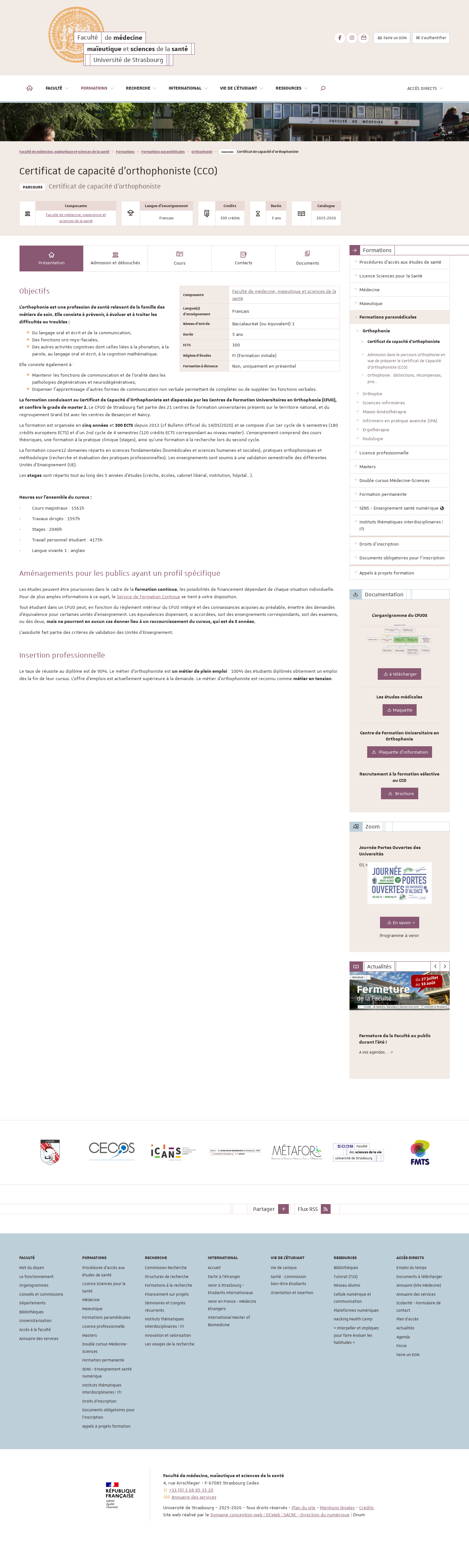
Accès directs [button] (425, 88)
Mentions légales (337, 1507)
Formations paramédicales (163, 151)
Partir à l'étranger (224, 1276)
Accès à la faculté (35, 1329)
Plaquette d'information (399, 752)
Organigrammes (34, 1285)
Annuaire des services (38, 1338)
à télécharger (399, 674)
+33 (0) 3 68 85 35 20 (191, 1490)
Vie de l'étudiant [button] (242, 88)
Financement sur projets (167, 1294)
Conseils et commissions (41, 1294)
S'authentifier (431, 37)
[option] (234, 122)
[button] (323, 88)
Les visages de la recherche (169, 1344)
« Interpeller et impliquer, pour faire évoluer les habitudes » (356, 1335)
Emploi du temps (411, 1267)
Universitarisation (35, 1320)
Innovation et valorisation (168, 1335)
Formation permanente (103, 1360)
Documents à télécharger (419, 1276)
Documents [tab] (307, 258)
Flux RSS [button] (308, 1209)
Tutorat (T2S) (346, 1276)
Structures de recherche (167, 1276)
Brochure (399, 794)
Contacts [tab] (243, 258)
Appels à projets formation (106, 1426)
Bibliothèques (31, 1312)
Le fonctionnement (36, 1276)
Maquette (399, 710)
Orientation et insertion (292, 1292)
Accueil (214, 1267)
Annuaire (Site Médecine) (418, 1285)
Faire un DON (392, 37)
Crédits (366, 1507)
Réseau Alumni (347, 1285)
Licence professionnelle (103, 1326)
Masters (89, 1335)
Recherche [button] (141, 88)
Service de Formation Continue (148, 597)
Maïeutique (92, 1308)
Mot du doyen (31, 1267)
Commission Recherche (166, 1267)
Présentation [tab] (52, 258)
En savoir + (399, 923)
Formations (125, 151)
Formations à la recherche (168, 1285)
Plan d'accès (407, 1319)
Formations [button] (97, 88)
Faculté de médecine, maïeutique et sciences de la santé (64, 151)
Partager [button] (264, 1209)
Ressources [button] (292, 88)
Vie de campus (284, 1267)
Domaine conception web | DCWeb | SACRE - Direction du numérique (280, 1515)
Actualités (405, 1328)
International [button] (188, 88)
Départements (32, 1303)
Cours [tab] (179, 258)
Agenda (403, 1337)
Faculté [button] (57, 88)
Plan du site (303, 1507)
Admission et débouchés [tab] (115, 258)
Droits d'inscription (99, 1401)
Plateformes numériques (356, 1310)
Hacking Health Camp (353, 1319)
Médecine (91, 1299)
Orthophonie (201, 151)
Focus (401, 1345)
